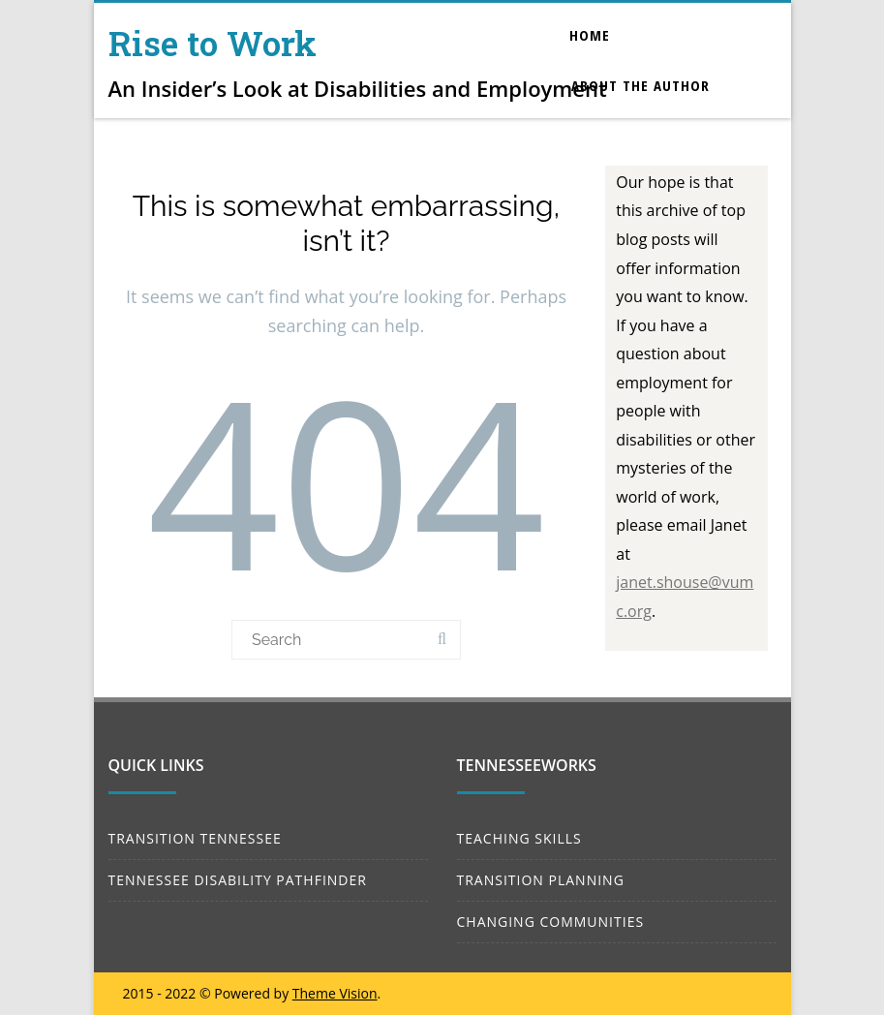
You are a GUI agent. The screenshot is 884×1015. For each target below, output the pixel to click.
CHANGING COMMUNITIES (551, 921)
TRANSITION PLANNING (541, 880)
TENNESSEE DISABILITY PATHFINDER (237, 880)
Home (589, 35)
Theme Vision (335, 993)
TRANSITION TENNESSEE (195, 838)
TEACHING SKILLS (519, 838)
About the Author (640, 85)
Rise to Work (212, 42)
